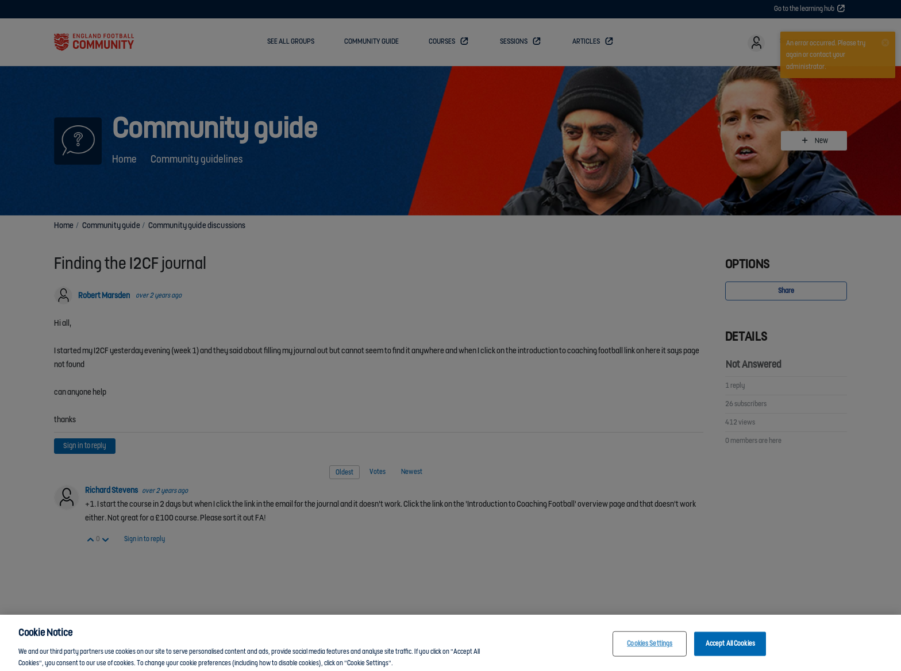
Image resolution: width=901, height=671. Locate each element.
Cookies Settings (649, 651)
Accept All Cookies (730, 651)
